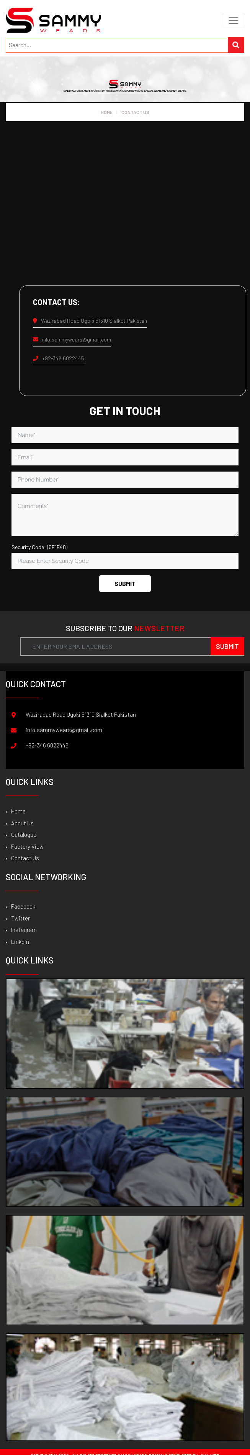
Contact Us (22, 858)
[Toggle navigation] (233, 20)
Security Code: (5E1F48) (39, 547)
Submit (125, 583)
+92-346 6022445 (58, 358)
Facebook (20, 906)
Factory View (25, 846)
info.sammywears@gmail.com (72, 339)
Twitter (18, 918)
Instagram (21, 929)
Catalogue (21, 834)
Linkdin (17, 941)
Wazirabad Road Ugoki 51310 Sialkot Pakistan (90, 321)
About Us (20, 823)
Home (107, 112)
